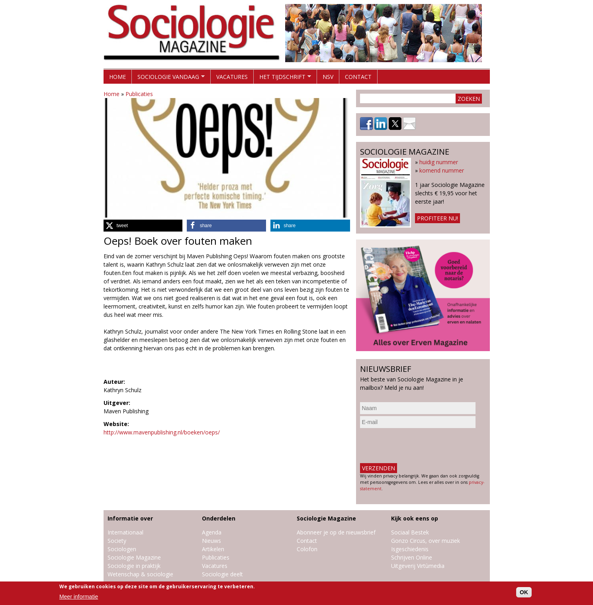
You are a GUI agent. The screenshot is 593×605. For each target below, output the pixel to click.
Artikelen (213, 549)
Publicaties (139, 94)
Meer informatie (78, 596)
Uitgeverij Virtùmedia (417, 566)
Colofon (307, 549)
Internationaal (125, 532)
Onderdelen (218, 518)
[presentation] (420, 445)
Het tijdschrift (282, 78)
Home (117, 77)
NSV (328, 77)
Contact (358, 77)
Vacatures (232, 77)
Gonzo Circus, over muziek (425, 540)
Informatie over (130, 518)
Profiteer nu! (437, 218)
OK (524, 592)
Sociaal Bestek (410, 532)
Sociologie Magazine (134, 557)
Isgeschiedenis (410, 549)
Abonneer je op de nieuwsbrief (336, 532)
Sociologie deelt (222, 574)
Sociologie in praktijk (134, 566)
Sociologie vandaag (168, 78)
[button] (143, 226)
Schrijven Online (411, 557)
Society (117, 540)
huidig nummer (438, 162)
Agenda (211, 532)
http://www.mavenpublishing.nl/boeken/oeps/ (162, 432)
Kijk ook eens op (414, 518)
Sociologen (122, 549)
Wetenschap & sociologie (140, 574)
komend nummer (441, 170)
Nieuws (211, 540)
